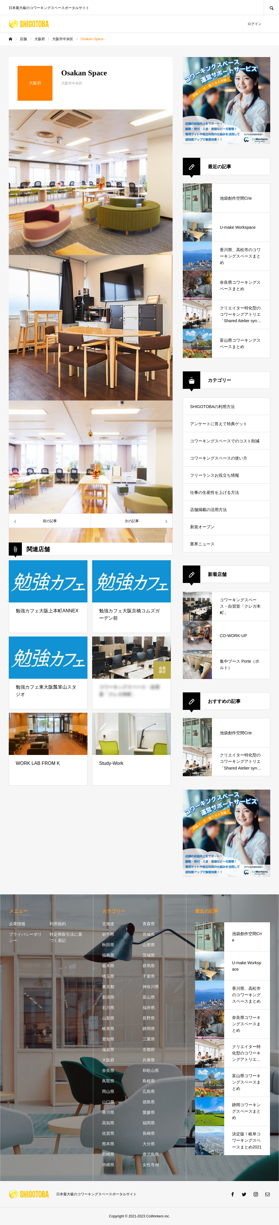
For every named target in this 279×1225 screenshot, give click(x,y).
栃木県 (108, 965)
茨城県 (149, 955)
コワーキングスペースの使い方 (218, 458)
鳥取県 (108, 1081)
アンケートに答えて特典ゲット (218, 423)
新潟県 (108, 997)
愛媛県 (149, 1112)
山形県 (149, 944)
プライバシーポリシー (25, 937)
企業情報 (17, 923)
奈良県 (108, 1070)
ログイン (255, 24)
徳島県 (149, 1102)
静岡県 (149, 1028)
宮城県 (149, 934)
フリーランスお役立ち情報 (214, 475)
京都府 (149, 1049)
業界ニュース (202, 544)
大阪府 (108, 1060)
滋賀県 (108, 1049)
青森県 (149, 923)
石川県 (108, 1007)
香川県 (108, 1112)
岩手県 (108, 934)
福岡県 (149, 1123)
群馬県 (149, 965)
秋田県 (108, 944)
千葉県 (149, 976)
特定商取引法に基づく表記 (66, 937)
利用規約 (58, 923)
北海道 (108, 923)
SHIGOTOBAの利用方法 (212, 406)
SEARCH (271, 7)
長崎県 (149, 1133)
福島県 (108, 955)
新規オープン (202, 526)
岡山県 (108, 1091)
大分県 (149, 1143)
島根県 (149, 1081)
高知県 (108, 1123)
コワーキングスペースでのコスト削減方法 (224, 444)
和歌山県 (151, 1070)
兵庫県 (149, 1060)
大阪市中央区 (71, 83)
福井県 (149, 1007)
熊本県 (108, 1143)
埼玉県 (108, 976)
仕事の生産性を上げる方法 (214, 492)
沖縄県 (108, 1164)
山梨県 (108, 1018)
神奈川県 (151, 986)
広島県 (149, 1091)
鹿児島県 (151, 1154)
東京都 (108, 986)
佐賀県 (108, 1133)
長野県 (149, 1018)
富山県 (149, 997)
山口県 (108, 1102)
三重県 (149, 1039)
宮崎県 (108, 1154)
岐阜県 (108, 1028)
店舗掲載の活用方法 (208, 509)
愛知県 (108, 1039)
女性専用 (151, 1164)
